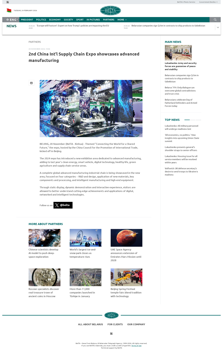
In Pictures (93, 19)
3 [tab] (198, 118)
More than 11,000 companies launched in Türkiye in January (82, 293)
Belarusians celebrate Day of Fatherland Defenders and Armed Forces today (181, 103)
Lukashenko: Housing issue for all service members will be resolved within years (181, 159)
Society (68, 19)
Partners (108, 19)
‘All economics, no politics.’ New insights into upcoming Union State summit (182, 138)
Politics (41, 19)
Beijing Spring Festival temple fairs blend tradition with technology (126, 293)
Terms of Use (136, 346)
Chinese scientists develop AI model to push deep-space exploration (43, 253)
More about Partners (46, 224)
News (11, 26)
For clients (115, 324)
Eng (13, 19)
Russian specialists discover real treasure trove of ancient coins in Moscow (44, 293)
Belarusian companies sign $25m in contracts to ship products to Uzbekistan (182, 78)
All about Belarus (90, 324)
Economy (55, 19)
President (27, 19)
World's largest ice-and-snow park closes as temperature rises (83, 253)
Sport (79, 19)
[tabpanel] (183, 151)
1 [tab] (187, 118)
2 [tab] (192, 118)
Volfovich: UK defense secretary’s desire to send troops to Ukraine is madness (181, 171)
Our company (136, 324)
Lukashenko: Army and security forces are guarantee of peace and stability (181, 66)
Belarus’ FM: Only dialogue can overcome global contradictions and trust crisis (180, 90)
